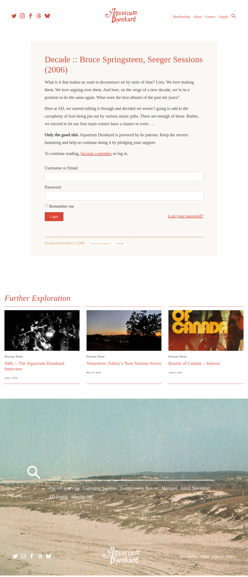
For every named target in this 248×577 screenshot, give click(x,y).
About (195, 19)
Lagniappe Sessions (99, 490)
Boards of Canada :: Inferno (193, 362)
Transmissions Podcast (139, 490)
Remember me (61, 206)
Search (231, 18)
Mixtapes (169, 490)
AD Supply (58, 499)
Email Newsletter (195, 490)
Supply (221, 19)
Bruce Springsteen (101, 243)
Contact (207, 19)
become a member (96, 153)
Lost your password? (185, 216)
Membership (178, 19)
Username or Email (61, 168)
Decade (120, 243)
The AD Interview (64, 490)
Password (53, 187)
